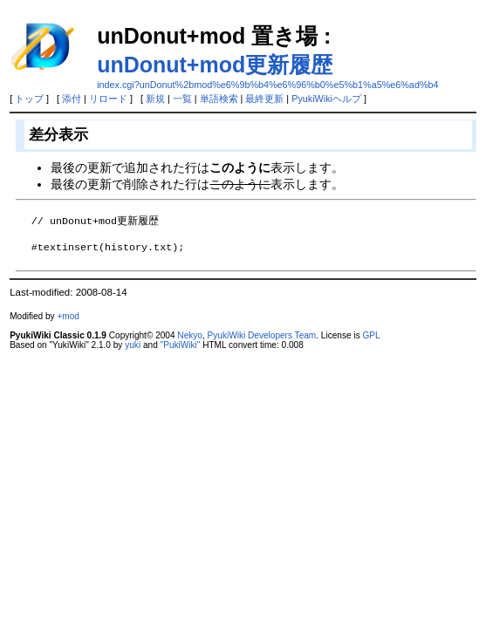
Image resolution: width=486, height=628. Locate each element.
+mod (68, 316)
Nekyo (189, 335)
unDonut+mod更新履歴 (214, 64)
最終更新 (264, 98)
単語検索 (219, 98)
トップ (29, 98)
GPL (371, 335)
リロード (108, 98)
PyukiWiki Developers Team (262, 335)
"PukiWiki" (181, 345)
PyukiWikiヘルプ (326, 98)
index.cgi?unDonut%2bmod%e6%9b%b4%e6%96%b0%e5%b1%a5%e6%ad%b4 (267, 84)
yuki (132, 345)
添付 (71, 98)
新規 (155, 98)
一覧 (182, 98)
